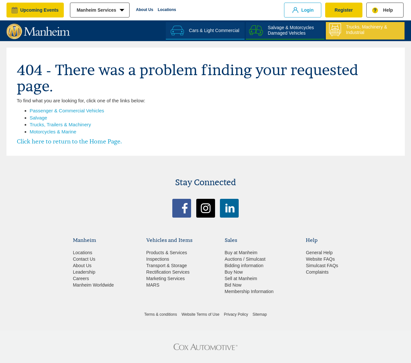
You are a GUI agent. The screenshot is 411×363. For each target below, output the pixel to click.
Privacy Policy (236, 314)
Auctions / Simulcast (245, 259)
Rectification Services (168, 272)
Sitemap (260, 314)
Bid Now (233, 285)
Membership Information (249, 291)
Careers (81, 278)
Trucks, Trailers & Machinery (60, 124)
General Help (319, 252)
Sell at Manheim (241, 278)
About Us (144, 9)
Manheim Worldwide (93, 285)
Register (344, 10)
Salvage (38, 117)
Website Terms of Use (200, 314)
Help (388, 10)
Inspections (157, 259)
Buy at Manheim (241, 252)
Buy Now (234, 272)
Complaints (317, 272)
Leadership (84, 272)
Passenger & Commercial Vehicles (67, 110)
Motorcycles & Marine (53, 131)
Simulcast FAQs (322, 265)
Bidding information (244, 265)
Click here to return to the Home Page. (69, 141)
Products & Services (166, 252)
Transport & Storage (166, 265)
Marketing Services (165, 278)
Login (307, 10)
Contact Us (84, 259)
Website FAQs (320, 259)
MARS (152, 285)
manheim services (96, 10)
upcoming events (39, 10)
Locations (167, 9)
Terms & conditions (160, 314)
